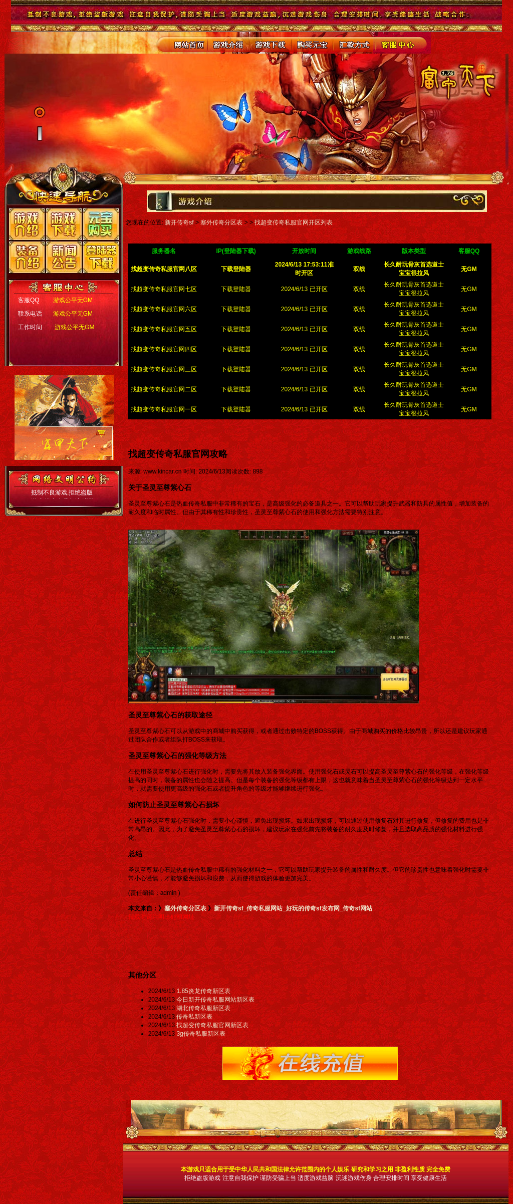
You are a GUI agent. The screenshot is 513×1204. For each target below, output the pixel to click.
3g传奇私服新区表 (200, 1033)
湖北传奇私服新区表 (203, 1008)
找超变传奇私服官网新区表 (212, 1025)
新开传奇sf (179, 222)
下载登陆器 (236, 289)
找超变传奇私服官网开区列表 (293, 222)
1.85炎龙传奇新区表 (203, 991)
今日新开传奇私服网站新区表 (215, 999)
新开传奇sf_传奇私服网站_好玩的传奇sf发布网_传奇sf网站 (293, 908)
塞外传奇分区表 (221, 222)
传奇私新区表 (194, 1016)
